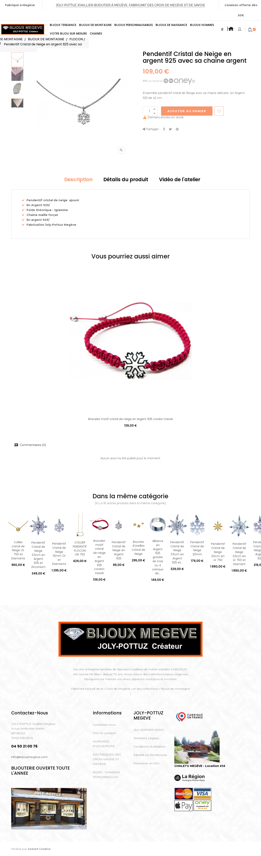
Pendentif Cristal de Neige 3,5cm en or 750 (218, 552)
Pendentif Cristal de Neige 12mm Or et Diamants (59, 554)
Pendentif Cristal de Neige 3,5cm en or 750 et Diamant (239, 554)
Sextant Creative (39, 849)
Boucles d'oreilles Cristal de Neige (138, 548)
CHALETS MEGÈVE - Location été (199, 766)
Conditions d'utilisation (149, 746)
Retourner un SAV (146, 763)
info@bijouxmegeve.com (29, 757)
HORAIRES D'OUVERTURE (104, 744)
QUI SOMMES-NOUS (149, 730)
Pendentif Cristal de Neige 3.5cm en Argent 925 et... (177, 552)
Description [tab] (78, 179)
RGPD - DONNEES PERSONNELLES (106, 774)
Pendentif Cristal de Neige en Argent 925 (119, 550)
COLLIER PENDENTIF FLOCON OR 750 (80, 548)
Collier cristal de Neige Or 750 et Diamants (18, 550)
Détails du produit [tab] (125, 179)
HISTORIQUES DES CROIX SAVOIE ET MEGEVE (107, 759)
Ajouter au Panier (186, 111)
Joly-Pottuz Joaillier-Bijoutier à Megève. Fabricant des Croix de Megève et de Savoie (130, 5)
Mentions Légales (146, 738)
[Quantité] (150, 111)
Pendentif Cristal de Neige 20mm (197, 548)
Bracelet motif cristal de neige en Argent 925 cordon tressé (130, 419)
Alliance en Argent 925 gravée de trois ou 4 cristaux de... (157, 557)
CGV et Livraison (104, 733)
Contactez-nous (104, 724)
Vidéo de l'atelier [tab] (179, 179)
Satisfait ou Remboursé (150, 755)
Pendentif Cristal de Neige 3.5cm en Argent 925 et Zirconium (38, 555)
